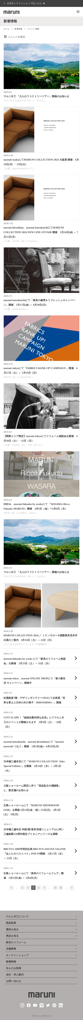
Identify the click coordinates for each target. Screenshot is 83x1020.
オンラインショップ (17, 955)
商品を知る (12, 936)
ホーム (6, 29)
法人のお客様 (13, 968)
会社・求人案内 (15, 974)
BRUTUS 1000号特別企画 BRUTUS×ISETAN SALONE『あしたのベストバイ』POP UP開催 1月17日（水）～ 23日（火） (35, 854)
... (44, 100)
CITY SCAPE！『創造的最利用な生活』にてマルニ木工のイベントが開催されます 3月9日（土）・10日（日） (34, 722)
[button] (78, 11)
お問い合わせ (13, 981)
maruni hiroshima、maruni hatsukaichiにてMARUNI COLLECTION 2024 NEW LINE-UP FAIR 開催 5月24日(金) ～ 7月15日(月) (41, 232)
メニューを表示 (14, 37)
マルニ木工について (17, 916)
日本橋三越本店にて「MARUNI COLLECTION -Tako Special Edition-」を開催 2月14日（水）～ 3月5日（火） (34, 766)
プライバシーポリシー (41, 1016)
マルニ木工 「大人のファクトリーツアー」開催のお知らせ (36, 96)
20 (61, 888)
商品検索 (11, 923)
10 (55, 888)
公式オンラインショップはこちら (24, 3)
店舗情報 (11, 948)
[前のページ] (11, 887)
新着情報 (18, 29)
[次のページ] (72, 887)
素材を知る (12, 929)
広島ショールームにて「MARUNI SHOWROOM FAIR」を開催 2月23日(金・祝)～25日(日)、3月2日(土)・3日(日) (32, 810)
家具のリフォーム (16, 942)
